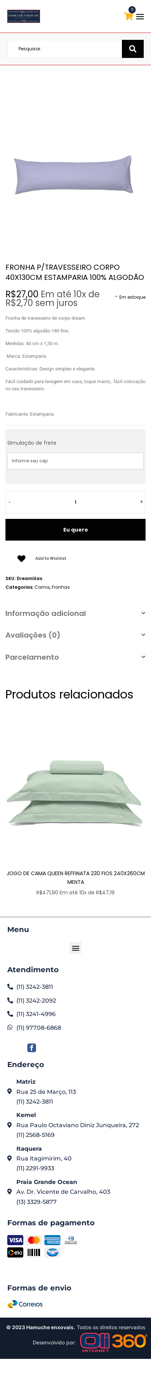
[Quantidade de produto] (76, 502)
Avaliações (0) (32, 635)
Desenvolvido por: (54, 1342)
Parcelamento (32, 657)
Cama (89, 81)
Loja (72, 81)
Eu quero (75, 529)
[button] (75, 948)
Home (54, 81)
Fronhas (61, 587)
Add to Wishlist (50, 558)
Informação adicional (45, 613)
